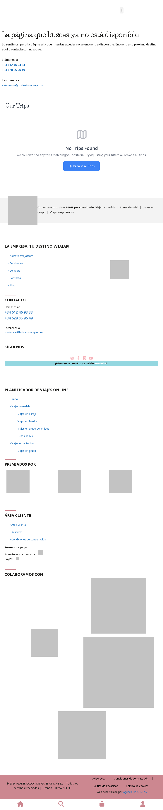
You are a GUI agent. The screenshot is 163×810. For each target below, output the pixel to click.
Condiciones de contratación (131, 778)
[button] (121, 10)
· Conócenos (15, 263)
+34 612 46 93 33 (13, 65)
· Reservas (16, 532)
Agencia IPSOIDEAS (134, 792)
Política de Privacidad (105, 786)
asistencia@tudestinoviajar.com (23, 85)
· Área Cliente (18, 524)
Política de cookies (137, 786)
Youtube (100, 363)
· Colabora (14, 270)
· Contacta (14, 278)
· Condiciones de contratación (28, 539)
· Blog (11, 285)
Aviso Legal (99, 778)
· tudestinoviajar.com (20, 256)
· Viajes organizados (22, 443)
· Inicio (14, 399)
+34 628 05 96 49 (13, 70)
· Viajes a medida (20, 406)
